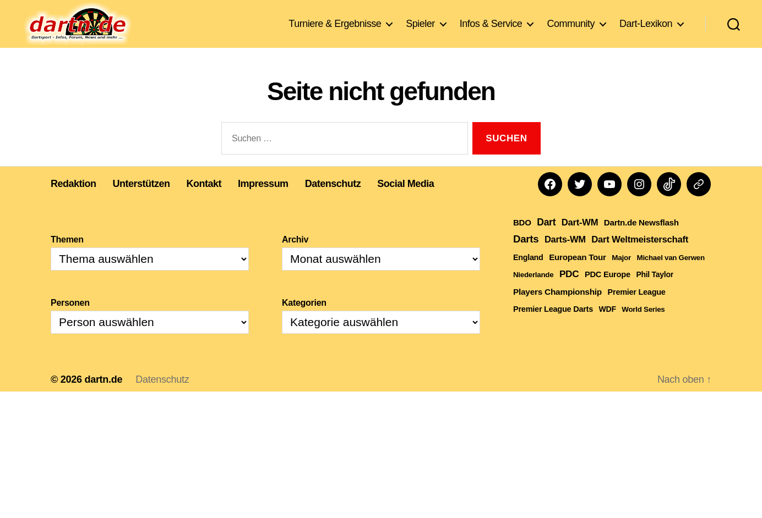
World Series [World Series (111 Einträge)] (643, 326)
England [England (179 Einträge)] (528, 273)
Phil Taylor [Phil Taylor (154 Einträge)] (654, 290)
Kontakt (204, 200)
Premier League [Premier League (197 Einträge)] (637, 308)
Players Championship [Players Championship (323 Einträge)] (557, 308)
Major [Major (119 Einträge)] (621, 274)
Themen (67, 256)
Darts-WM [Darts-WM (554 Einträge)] (565, 256)
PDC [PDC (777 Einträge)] (569, 290)
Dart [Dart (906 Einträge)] (546, 238)
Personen (70, 319)
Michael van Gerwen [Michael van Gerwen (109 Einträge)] (671, 274)
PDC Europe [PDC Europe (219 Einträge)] (607, 290)
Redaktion (73, 200)
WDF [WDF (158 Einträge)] (607, 325)
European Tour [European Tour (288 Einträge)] (577, 273)
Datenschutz (333, 200)
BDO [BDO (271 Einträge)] (522, 239)
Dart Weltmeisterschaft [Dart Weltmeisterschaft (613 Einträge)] (639, 256)
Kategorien (304, 319)
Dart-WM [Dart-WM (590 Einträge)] (580, 239)
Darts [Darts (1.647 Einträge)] (525, 255)
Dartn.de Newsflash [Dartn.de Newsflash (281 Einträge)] (641, 239)
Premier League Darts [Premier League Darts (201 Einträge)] (553, 325)
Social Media (405, 200)
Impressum (263, 200)
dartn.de (103, 395)
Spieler (420, 24)
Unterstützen (141, 200)
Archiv (295, 256)
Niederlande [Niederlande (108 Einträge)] (533, 291)
